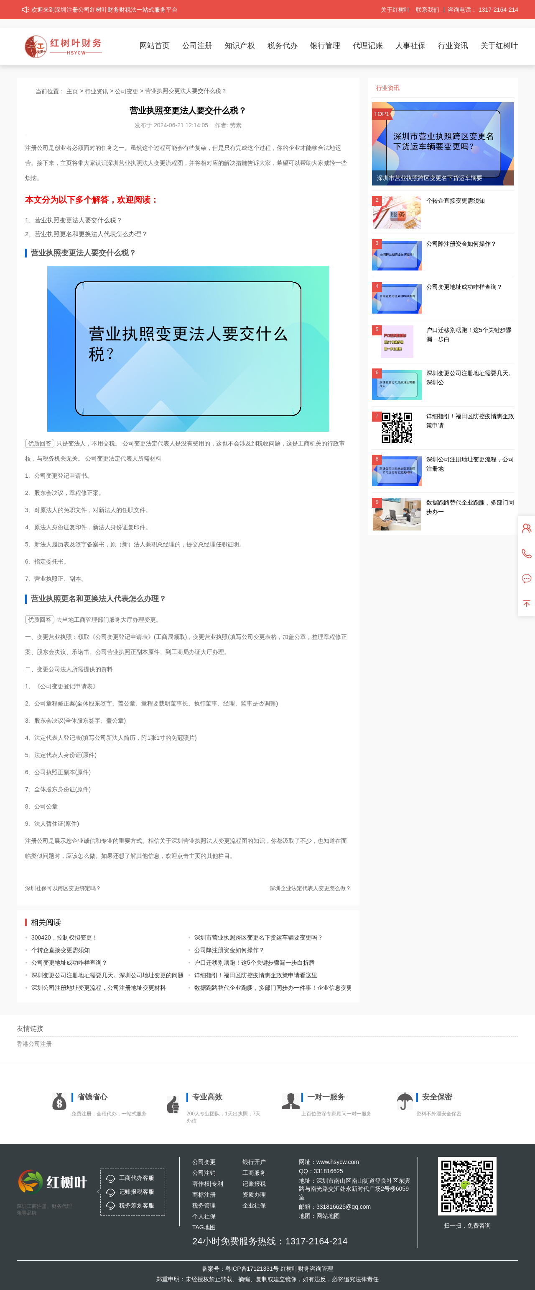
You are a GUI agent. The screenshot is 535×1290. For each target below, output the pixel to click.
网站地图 (328, 1216)
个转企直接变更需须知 (60, 950)
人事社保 (410, 45)
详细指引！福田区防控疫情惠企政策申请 (470, 421)
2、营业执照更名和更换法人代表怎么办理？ (86, 233)
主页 (72, 91)
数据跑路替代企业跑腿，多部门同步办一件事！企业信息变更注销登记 (266, 987)
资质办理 (254, 1194)
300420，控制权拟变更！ (64, 937)
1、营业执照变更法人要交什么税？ (73, 220)
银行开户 (254, 1162)
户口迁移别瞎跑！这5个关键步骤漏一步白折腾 (254, 962)
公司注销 (204, 1172)
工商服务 (254, 1172)
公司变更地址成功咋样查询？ (69, 962)
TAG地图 (204, 1227)
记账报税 (254, 1183)
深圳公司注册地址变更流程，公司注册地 (470, 464)
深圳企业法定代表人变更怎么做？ (310, 888)
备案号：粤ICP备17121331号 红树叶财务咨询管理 (267, 1268)
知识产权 (240, 45)
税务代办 (283, 45)
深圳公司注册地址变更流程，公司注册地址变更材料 (98, 987)
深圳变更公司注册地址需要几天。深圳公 (470, 378)
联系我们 (427, 9)
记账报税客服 (136, 1191)
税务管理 (204, 1205)
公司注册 (197, 45)
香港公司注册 (34, 1043)
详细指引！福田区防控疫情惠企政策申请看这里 (255, 975)
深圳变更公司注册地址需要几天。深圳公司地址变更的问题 (103, 975)
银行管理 (325, 45)
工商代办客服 (136, 1177)
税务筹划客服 (136, 1205)
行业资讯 (453, 45)
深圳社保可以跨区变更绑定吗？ (63, 888)
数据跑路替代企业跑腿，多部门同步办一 (470, 507)
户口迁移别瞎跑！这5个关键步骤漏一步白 (469, 334)
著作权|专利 (207, 1183)
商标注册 (204, 1194)
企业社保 (254, 1205)
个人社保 (204, 1216)
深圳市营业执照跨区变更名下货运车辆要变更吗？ (258, 937)
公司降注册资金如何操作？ (229, 950)
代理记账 (368, 45)
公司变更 (126, 91)
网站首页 (155, 45)
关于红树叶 (395, 9)
